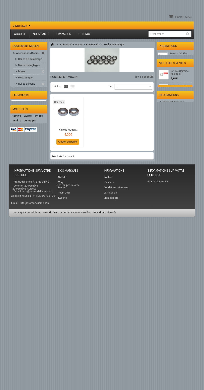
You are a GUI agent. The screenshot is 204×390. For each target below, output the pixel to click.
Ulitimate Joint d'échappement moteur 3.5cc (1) (180, 110)
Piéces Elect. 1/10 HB (28, 201)
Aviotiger (30, 275)
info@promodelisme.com (37, 360)
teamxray (19, 294)
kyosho (17, 299)
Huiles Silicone (26, 84)
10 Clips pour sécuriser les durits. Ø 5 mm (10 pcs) (181, 129)
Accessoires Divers (27, 53)
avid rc (17, 275)
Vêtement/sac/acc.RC (28, 231)
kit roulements (28, 109)
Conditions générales (116, 356)
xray (27, 309)
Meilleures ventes (172, 83)
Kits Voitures (23, 170)
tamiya (17, 271)
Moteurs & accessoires (29, 176)
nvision (25, 314)
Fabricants (21, 244)
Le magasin (110, 361)
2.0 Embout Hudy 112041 (180, 147)
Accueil (20, 34)
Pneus (19, 219)
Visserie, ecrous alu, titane (28, 149)
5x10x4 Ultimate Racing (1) (180, 94)
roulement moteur (30, 139)
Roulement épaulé (30, 115)
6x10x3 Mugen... (68, 129)
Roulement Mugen (30, 133)
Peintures (21, 195)
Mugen (62, 356)
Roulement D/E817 (30, 121)
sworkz (17, 309)
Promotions (168, 45)
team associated (23, 318)
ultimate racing (22, 285)
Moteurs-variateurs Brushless (25, 185)
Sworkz (62, 346)
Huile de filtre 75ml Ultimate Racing (181, 161)
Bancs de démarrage (30, 59)
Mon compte (111, 367)
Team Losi (64, 361)
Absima (39, 285)
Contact (85, 34)
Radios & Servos (25, 225)
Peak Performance (25, 304)
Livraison (64, 34)
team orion (34, 294)
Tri (111, 86)
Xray (60, 351)
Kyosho (62, 367)
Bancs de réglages (29, 66)
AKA (15, 314)
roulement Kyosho (30, 127)
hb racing (19, 290)
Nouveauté (41, 34)
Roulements (25, 96)
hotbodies (34, 290)
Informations (169, 191)
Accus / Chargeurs (26, 164)
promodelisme (22, 280)
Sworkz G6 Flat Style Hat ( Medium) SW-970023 (181, 57)
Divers (21, 72)
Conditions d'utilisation (175, 208)
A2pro (28, 271)
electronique (25, 78)
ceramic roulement (30, 102)
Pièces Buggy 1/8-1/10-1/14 (28, 210)
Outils (21, 90)
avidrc (39, 271)
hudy (36, 309)
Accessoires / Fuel (27, 158)
